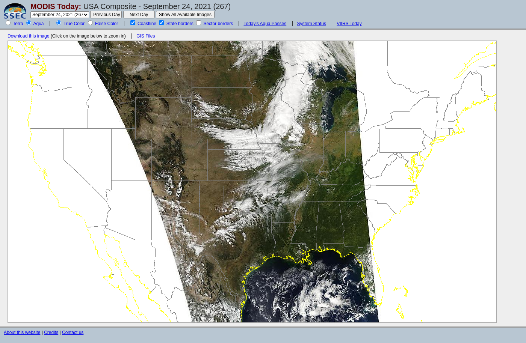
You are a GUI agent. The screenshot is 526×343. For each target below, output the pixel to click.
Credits (51, 332)
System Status (311, 23)
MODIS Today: (55, 6)
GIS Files (145, 36)
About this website (22, 332)
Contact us (72, 332)
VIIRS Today (349, 23)
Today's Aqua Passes (264, 23)
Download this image (28, 36)
